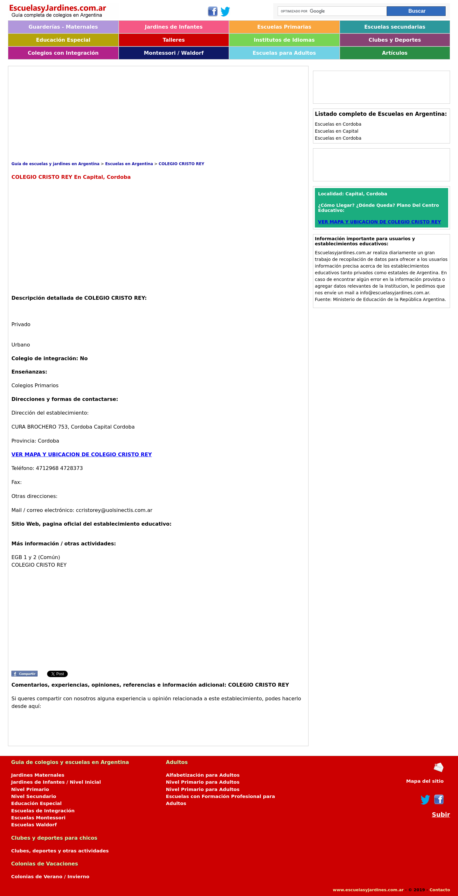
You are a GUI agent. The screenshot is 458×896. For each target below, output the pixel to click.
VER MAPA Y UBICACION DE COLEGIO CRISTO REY (81, 455)
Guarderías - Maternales (63, 27)
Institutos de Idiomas (284, 40)
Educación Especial (63, 40)
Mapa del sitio (425, 781)
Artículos (394, 53)
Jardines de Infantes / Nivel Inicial (56, 782)
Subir (441, 814)
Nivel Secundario (33, 796)
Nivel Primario (30, 789)
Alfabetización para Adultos (203, 775)
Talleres (174, 40)
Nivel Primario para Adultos (203, 782)
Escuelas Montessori (38, 818)
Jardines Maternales (37, 775)
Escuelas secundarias (394, 27)
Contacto (439, 889)
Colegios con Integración (63, 53)
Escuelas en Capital (336, 131)
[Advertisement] (127, 113)
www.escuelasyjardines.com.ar (368, 889)
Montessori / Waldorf (174, 53)
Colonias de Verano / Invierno (50, 876)
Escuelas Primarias (284, 27)
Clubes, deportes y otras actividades (60, 851)
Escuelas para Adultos (284, 53)
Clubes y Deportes (395, 40)
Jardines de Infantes (174, 27)
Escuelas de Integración (43, 811)
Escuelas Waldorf (34, 825)
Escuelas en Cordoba (338, 124)
